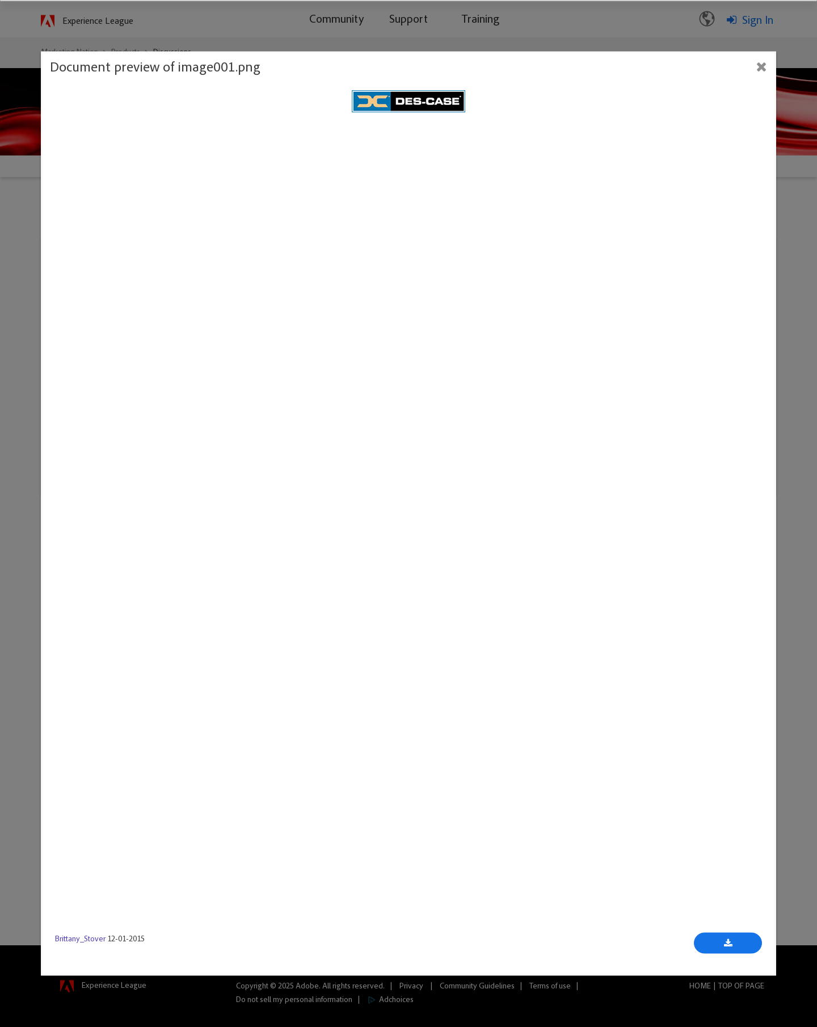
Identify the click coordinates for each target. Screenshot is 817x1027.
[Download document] (728, 943)
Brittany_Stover (80, 940)
